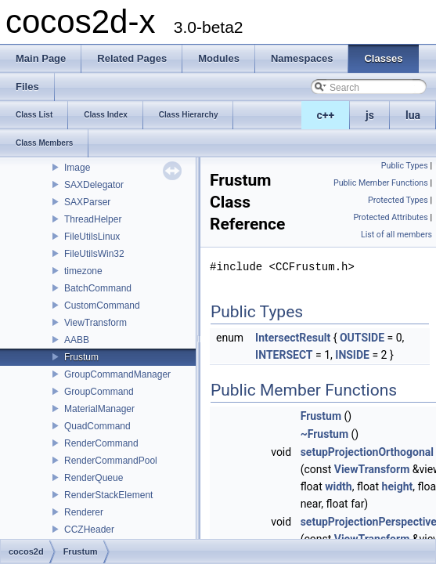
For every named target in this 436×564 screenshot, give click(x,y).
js (370, 115)
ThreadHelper (92, 219)
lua (412, 115)
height (397, 486)
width (338, 486)
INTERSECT (283, 355)
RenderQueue (93, 477)
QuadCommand (97, 426)
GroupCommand (99, 391)
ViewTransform (95, 322)
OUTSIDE (362, 337)
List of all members (396, 235)
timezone (83, 271)
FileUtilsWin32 (94, 253)
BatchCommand (98, 288)
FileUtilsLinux (92, 236)
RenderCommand (101, 443)
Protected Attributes (390, 217)
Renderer (83, 512)
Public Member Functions (380, 183)
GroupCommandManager (117, 374)
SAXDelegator (94, 184)
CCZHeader (89, 529)
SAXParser (87, 202)
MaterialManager (99, 408)
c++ (326, 115)
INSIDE (352, 355)
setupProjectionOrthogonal (367, 452)
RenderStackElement (108, 495)
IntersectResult (292, 337)
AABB (76, 339)
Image (77, 167)
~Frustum (324, 434)
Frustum (81, 357)
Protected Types (398, 200)
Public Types (404, 166)
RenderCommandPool (110, 460)
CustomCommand (102, 305)
